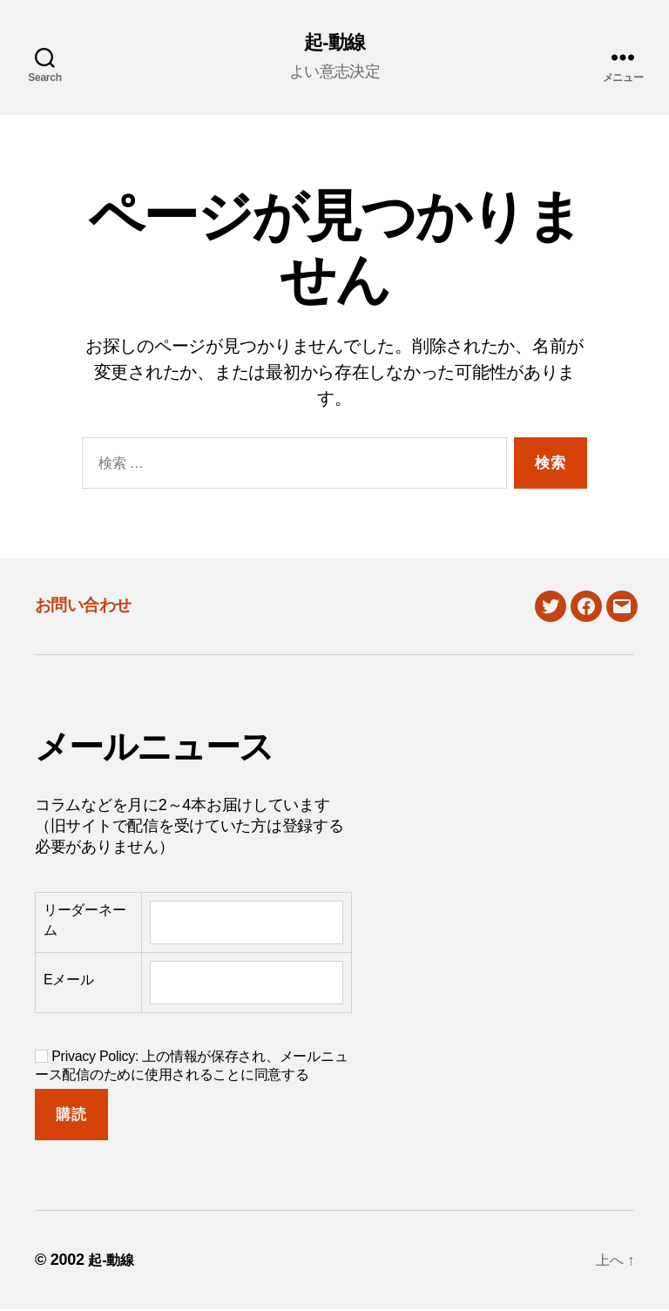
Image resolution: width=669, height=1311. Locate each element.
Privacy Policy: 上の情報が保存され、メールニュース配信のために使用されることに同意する (191, 1067)
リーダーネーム (84, 921)
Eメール (69, 982)
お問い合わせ (97, 605)
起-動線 (334, 43)
